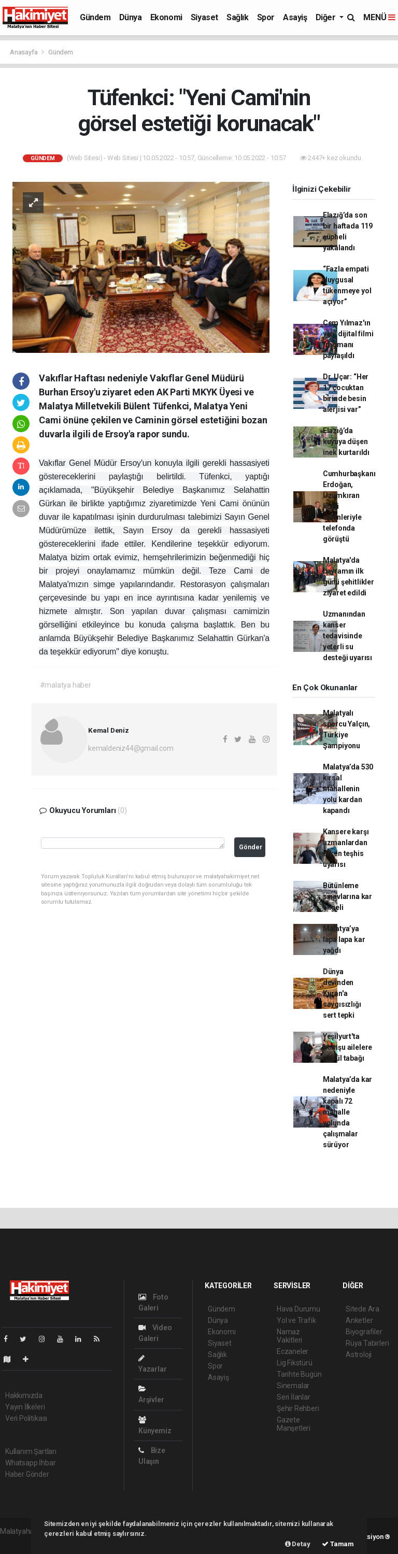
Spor (266, 17)
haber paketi (20, 1542)
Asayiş (295, 17)
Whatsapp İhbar (30, 1463)
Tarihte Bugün (299, 1374)
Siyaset (204, 17)
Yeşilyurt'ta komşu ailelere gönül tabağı (347, 1047)
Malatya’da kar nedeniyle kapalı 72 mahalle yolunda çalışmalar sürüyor (347, 1112)
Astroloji (359, 1354)
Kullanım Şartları (30, 1451)
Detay (297, 1544)
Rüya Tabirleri (367, 1343)
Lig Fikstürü (294, 1363)
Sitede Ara (362, 1309)
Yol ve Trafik (296, 1320)
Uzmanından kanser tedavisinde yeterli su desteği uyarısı (347, 636)
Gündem (95, 17)
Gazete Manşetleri (293, 1424)
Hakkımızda (23, 1395)
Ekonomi (166, 17)
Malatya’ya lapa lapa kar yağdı (344, 939)
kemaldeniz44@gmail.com (131, 748)
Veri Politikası (26, 1418)
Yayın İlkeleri (25, 1407)
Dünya (130, 17)
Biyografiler (364, 1332)
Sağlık (237, 17)
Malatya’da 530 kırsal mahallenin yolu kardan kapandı (348, 789)
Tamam (338, 1544)
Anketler (359, 1320)
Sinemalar (293, 1385)
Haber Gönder (27, 1474)
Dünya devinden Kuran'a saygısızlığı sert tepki (342, 993)
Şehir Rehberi (298, 1408)
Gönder (250, 847)
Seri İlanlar (293, 1397)
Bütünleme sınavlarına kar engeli (347, 896)
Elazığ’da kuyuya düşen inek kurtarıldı (346, 441)
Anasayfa (24, 52)
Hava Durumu (298, 1309)
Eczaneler (292, 1351)
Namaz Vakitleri (289, 1336)
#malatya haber (65, 685)
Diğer (327, 17)
